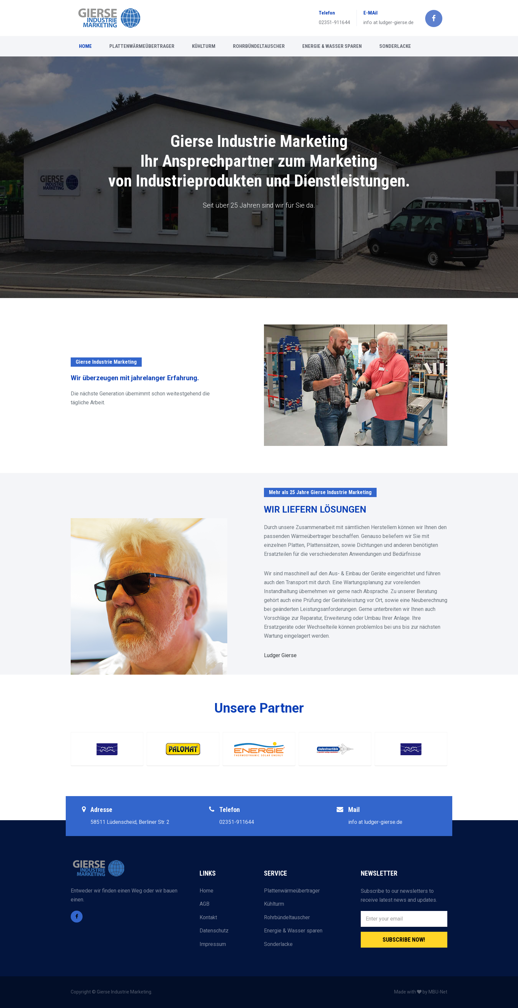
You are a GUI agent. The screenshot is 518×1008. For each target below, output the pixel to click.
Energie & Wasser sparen (293, 930)
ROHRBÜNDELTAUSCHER (259, 46)
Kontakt (208, 917)
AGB (204, 904)
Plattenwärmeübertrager (292, 891)
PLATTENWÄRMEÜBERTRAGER (141, 46)
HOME (85, 46)
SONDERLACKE (395, 46)
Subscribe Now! (404, 939)
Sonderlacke (278, 944)
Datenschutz (214, 930)
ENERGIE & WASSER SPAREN (332, 46)
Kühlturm (274, 904)
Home (206, 891)
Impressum (213, 944)
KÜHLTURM (203, 46)
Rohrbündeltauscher (287, 917)
